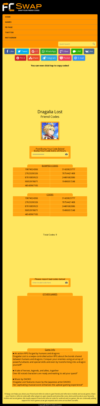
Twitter (9, 32)
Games (8, 22)
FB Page (8, 27)
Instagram (10, 37)
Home (8, 17)
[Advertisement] (50, 89)
